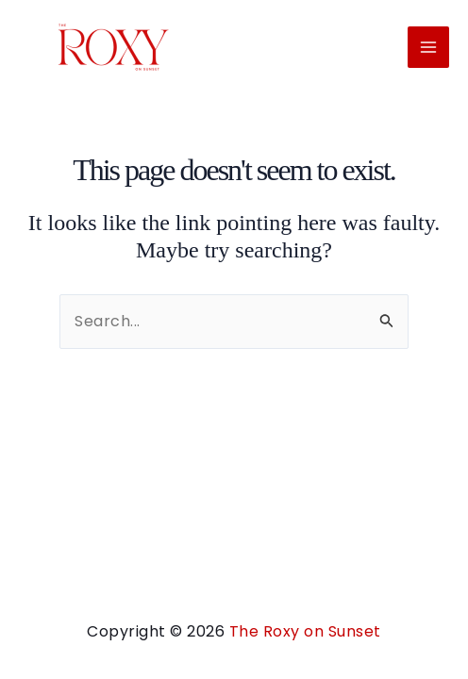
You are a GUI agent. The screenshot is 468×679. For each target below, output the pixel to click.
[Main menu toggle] (428, 47)
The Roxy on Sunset (305, 631)
